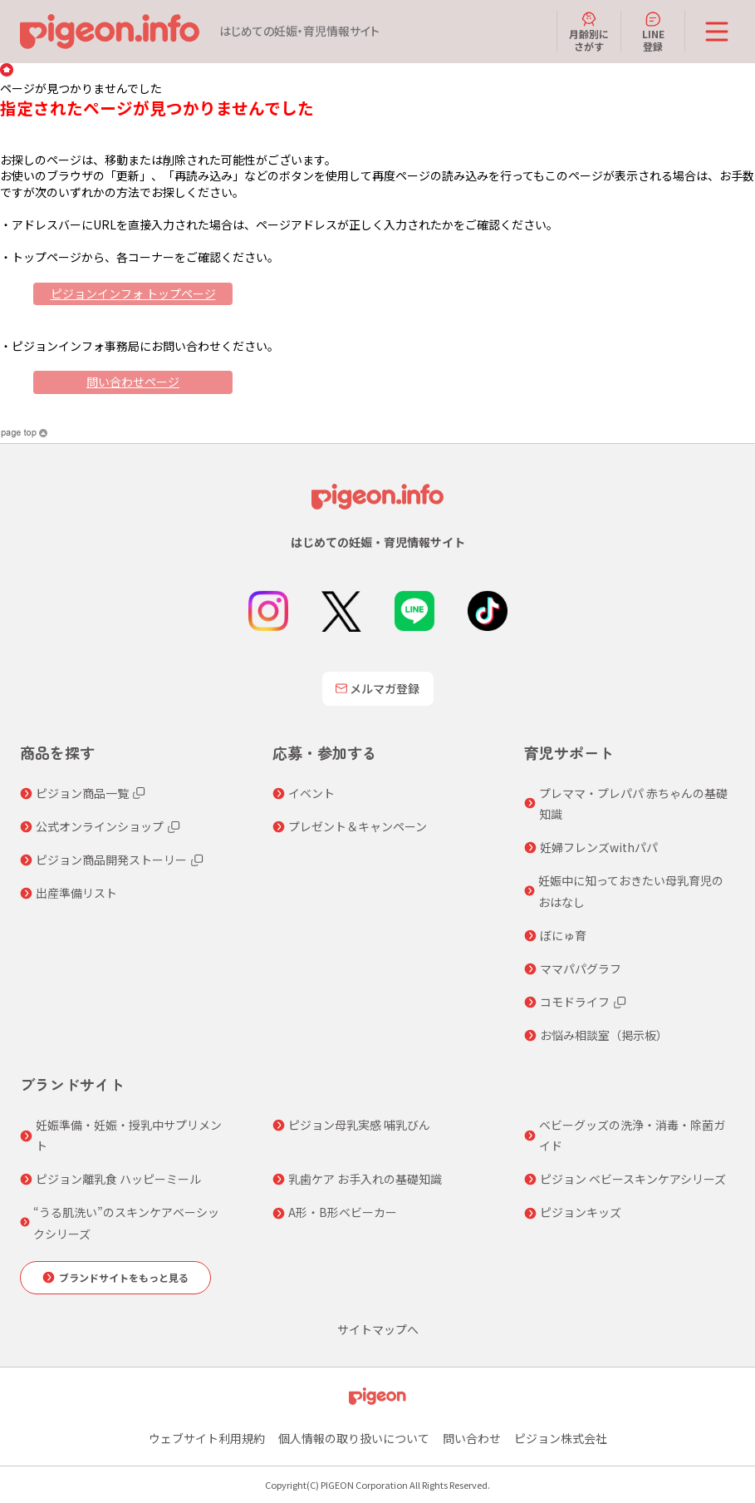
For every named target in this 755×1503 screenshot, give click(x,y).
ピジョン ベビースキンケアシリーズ (633, 1178)
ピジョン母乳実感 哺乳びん (359, 1124)
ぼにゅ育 (563, 935)
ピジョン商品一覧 (82, 793)
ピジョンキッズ (580, 1212)
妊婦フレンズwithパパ (599, 847)
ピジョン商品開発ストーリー (111, 859)
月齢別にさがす (589, 31)
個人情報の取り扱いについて (353, 1438)
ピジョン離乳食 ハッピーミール (118, 1178)
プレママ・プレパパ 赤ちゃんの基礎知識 (633, 803)
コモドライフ (575, 1001)
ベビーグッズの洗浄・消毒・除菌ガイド (632, 1135)
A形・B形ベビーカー (342, 1212)
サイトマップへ (378, 1329)
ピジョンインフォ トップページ (133, 293)
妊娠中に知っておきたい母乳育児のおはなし (630, 890)
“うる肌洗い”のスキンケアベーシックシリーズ (126, 1222)
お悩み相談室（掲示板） (604, 1035)
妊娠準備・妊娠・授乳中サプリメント (129, 1135)
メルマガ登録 (378, 688)
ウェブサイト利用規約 (207, 1438)
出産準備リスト (76, 893)
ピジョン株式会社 (560, 1438)
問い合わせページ (132, 381)
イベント (311, 793)
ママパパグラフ (580, 968)
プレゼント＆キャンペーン (357, 826)
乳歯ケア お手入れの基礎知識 (365, 1178)
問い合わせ (472, 1438)
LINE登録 (653, 31)
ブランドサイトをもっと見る (124, 1277)
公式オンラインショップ (100, 826)
